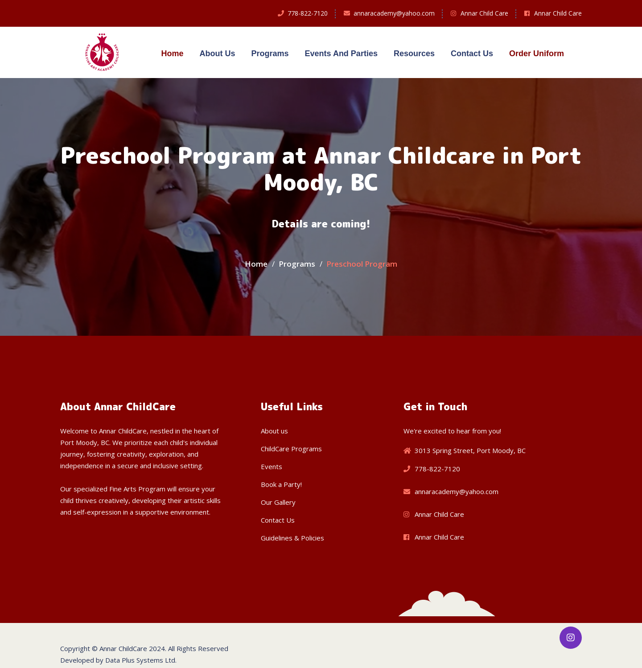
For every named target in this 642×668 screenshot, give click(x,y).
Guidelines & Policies (292, 537)
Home (172, 53)
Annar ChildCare (123, 648)
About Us (217, 53)
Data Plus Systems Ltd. (141, 660)
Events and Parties (341, 53)
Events (271, 466)
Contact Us (472, 53)
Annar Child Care (484, 13)
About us (274, 430)
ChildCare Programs (291, 448)
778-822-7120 (308, 13)
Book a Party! (281, 484)
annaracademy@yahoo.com (394, 13)
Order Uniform (536, 53)
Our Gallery (278, 502)
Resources (414, 53)
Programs (269, 53)
